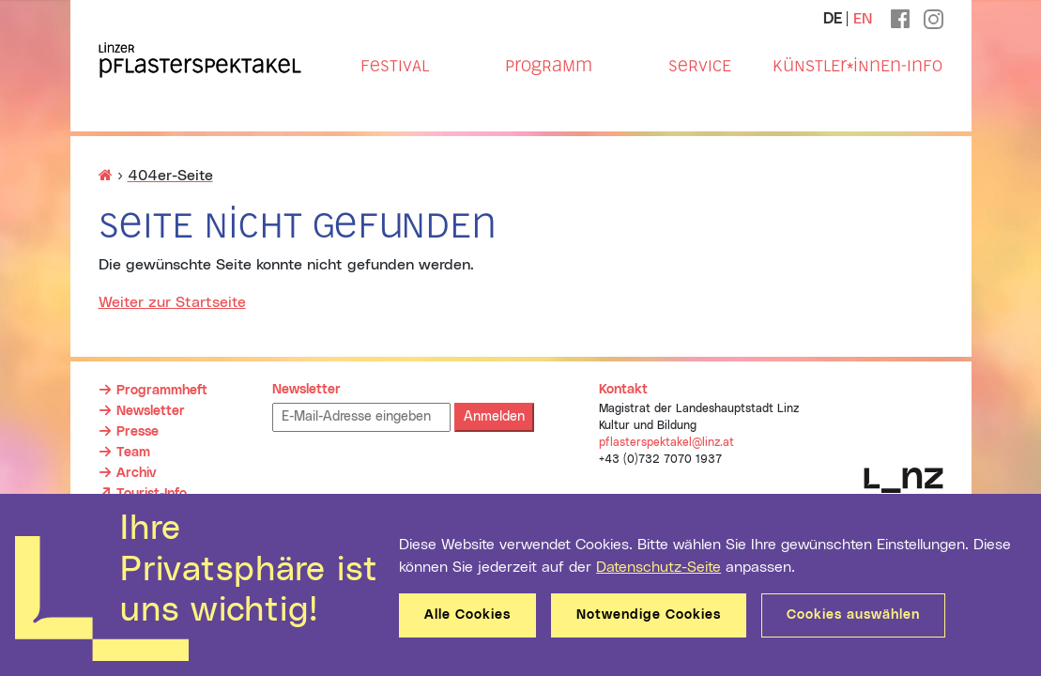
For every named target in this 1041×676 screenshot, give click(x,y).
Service (699, 65)
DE (832, 18)
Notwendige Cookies (648, 615)
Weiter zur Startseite (172, 302)
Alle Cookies (467, 615)
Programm (548, 65)
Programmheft (161, 390)
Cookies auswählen (853, 615)
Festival (394, 65)
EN (862, 18)
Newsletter (150, 411)
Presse (137, 431)
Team (133, 452)
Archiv (136, 473)
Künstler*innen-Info (857, 65)
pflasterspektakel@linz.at (666, 442)
